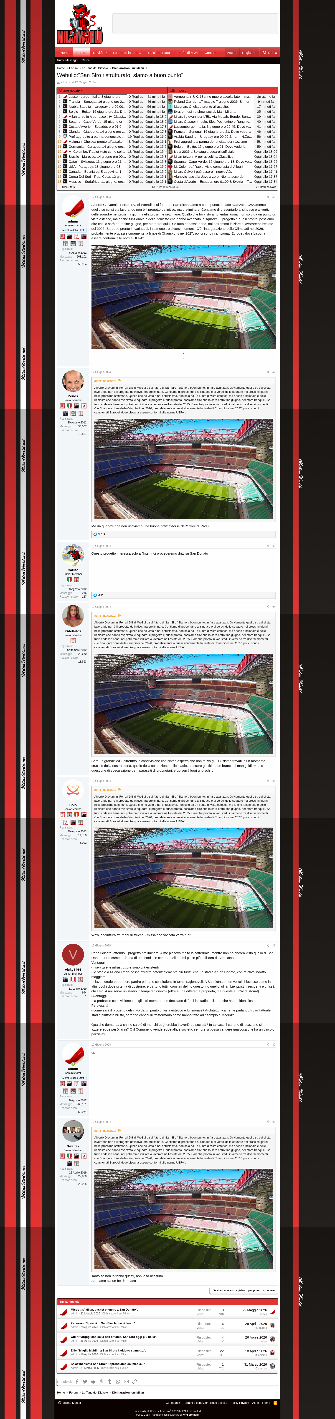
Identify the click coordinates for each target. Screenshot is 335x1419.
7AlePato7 (73, 631)
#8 (273, 1122)
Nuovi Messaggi (67, 60)
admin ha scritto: (105, 381)
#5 (273, 781)
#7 (273, 1044)
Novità (98, 53)
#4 (273, 606)
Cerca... (87, 60)
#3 (273, 546)
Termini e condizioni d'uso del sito (205, 1402)
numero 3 (261, 1327)
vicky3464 (73, 969)
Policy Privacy (240, 1402)
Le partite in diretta (127, 53)
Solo (73, 805)
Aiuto (255, 1402)
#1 (273, 197)
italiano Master (69, 1402)
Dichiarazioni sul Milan (115, 1313)
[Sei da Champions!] (76, 236)
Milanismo (261, 1355)
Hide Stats (67, 187)
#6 (273, 945)
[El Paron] (69, 236)
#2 (273, 372)
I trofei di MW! (187, 53)
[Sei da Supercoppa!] (65, 243)
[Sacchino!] (73, 243)
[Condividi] (268, 197)
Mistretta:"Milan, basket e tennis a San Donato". (104, 1309)
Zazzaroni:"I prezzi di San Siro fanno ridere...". (103, 1323)
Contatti (210, 53)
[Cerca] (269, 52)
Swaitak (73, 1146)
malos (263, 1341)
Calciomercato (159, 53)
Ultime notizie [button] (69, 90)
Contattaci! (173, 1402)
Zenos (73, 396)
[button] (106, 52)
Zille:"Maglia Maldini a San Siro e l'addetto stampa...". (108, 1350)
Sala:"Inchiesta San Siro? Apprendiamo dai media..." (108, 1364)
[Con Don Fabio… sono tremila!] (83, 236)
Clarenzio (261, 1368)
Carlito (73, 570)
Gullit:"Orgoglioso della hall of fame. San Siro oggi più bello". (114, 1337)
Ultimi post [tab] (178, 90)
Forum (81, 53)
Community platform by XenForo (167, 1411)
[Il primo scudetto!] (69, 405)
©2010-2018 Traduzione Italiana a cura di (167, 1414)
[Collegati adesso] (73, 216)
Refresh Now (266, 187)
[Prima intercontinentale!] (80, 243)
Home (65, 53)
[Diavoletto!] (62, 236)
